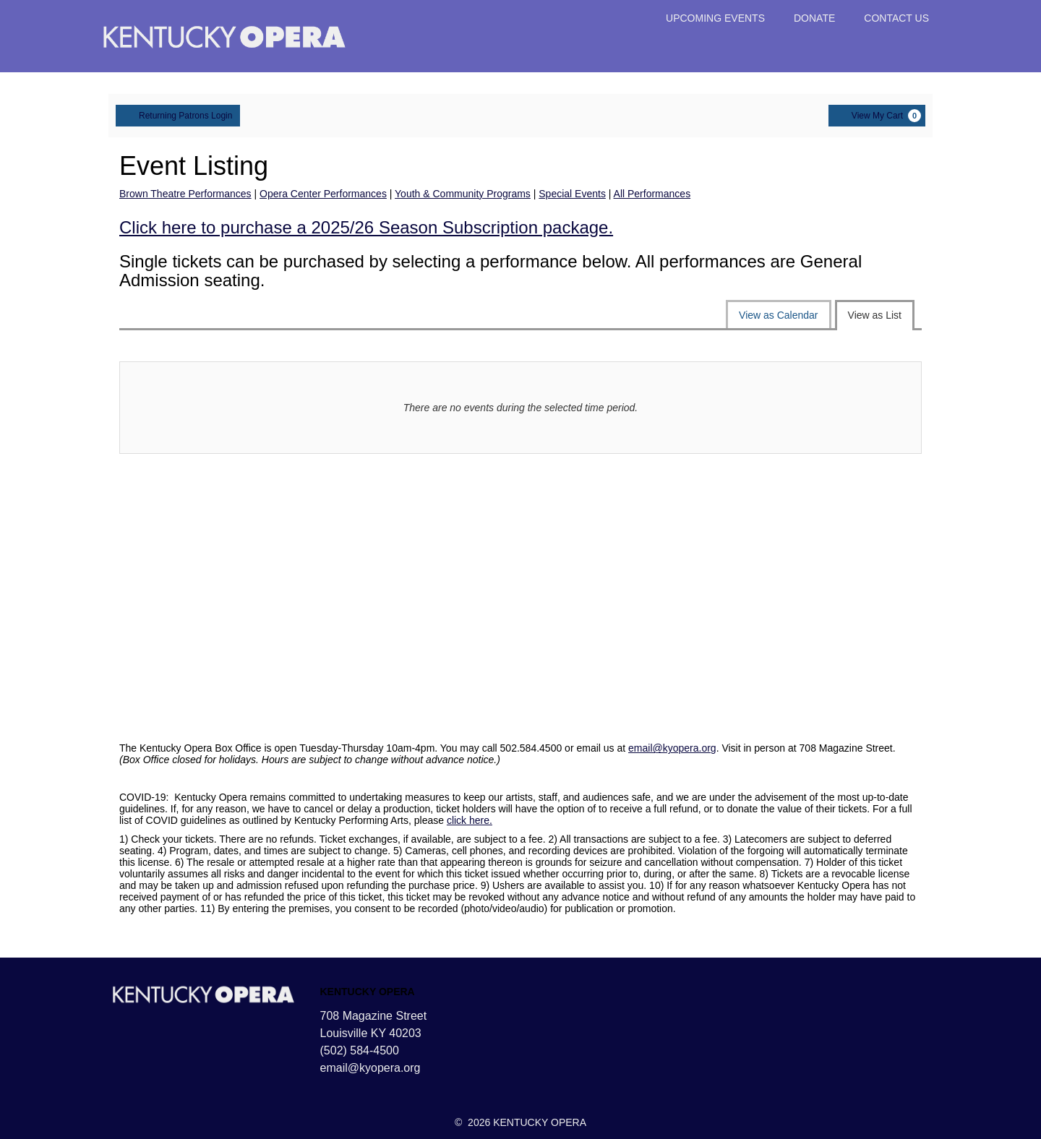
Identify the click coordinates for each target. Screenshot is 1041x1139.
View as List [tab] (874, 315)
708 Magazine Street (373, 1016)
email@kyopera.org (672, 748)
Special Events (572, 193)
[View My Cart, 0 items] (876, 115)
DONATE (814, 18)
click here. (469, 820)
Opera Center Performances (323, 193)
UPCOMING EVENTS (715, 18)
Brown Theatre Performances (185, 193)
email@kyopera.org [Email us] (370, 1068)
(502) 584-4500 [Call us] (359, 1050)
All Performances (652, 193)
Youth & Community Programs (463, 193)
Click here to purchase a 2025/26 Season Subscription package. (366, 227)
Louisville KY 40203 (370, 1033)
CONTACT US (896, 18)
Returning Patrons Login (178, 115)
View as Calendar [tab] (778, 315)
